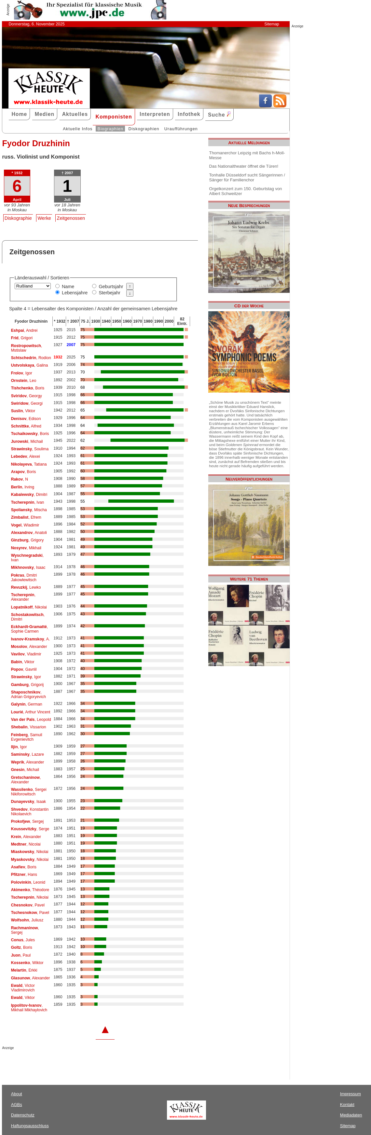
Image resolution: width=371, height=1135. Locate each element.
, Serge (30, 829)
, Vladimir (26, 654)
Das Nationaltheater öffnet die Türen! (243, 166)
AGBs (16, 1104)
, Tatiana (29, 464)
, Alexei (25, 456)
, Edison (26, 418)
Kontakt (347, 1104)
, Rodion (31, 358)
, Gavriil (24, 669)
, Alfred (26, 426)
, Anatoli (29, 532)
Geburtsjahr (111, 286)
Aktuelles (75, 114)
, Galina (29, 365)
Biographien (110, 128)
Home (19, 114)
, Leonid (28, 882)
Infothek (189, 114)
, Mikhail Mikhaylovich (29, 1007)
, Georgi (27, 403)
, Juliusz (27, 920)
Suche (219, 114)
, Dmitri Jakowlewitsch (24, 577)
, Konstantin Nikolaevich (30, 811)
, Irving (22, 487)
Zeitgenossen (71, 218)
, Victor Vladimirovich (23, 987)
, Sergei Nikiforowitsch (29, 791)
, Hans (24, 874)
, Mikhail (26, 548)
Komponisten (113, 116)
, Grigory (27, 540)
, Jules (23, 940)
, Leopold (31, 719)
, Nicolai (26, 844)
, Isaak (28, 801)
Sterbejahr (109, 292)
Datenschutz (22, 1115)
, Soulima (30, 449)
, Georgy (26, 396)
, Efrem (26, 517)
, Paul (21, 955)
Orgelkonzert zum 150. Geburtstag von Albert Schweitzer (245, 191)
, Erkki (24, 970)
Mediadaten (351, 1115)
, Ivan (27, 502)
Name (68, 286)
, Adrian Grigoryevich (28, 694)
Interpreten (155, 114)
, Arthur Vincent (30, 712)
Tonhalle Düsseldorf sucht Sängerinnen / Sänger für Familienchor (247, 177)
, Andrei (24, 330)
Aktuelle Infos (77, 128)
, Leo (23, 380)
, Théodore (30, 890)
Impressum (350, 1093)
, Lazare (27, 754)
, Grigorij (27, 684)
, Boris (27, 388)
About (16, 1093)
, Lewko (26, 587)
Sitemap (271, 24)
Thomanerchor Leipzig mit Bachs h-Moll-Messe (247, 155)
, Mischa (29, 510)
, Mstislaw (26, 348)
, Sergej (27, 821)
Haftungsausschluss (30, 1125)
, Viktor (23, 411)
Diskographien (143, 128)
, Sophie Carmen (29, 629)
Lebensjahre (75, 292)
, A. (30, 639)
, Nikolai (29, 607)
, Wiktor (27, 962)
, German (26, 704)
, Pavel (28, 905)
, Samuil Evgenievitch (26, 737)
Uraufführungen (181, 128)
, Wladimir (25, 525)
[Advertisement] (78, 1062)
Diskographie (18, 218)
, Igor (21, 373)
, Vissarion (28, 727)
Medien (45, 114)
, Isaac (28, 567)
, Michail (27, 441)
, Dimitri (29, 494)
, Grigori (22, 338)
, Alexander (23, 597)
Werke (44, 218)
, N (19, 479)
